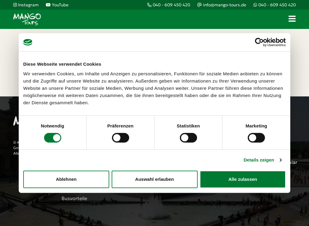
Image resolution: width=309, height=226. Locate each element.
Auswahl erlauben (154, 179)
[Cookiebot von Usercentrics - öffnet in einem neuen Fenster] (259, 42)
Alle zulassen (242, 179)
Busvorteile (74, 198)
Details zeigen (259, 159)
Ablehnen (66, 179)
